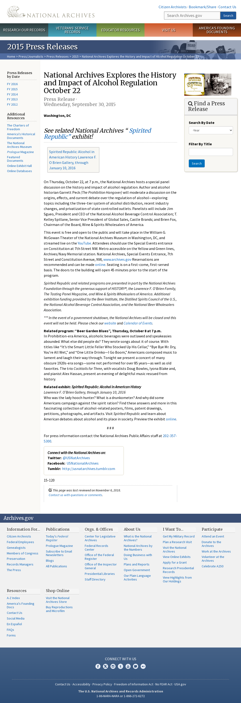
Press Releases (58, 56)
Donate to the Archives (211, 544)
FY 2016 (12, 84)
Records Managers (20, 564)
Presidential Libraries (100, 574)
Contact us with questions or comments (75, 495)
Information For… (23, 529)
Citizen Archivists (173, 6)
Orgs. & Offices (99, 529)
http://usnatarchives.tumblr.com (88, 468)
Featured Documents (15, 159)
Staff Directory (95, 579)
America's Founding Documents (217, 30)
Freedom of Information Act (133, 684)
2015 (75, 56)
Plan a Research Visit (177, 542)
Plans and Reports (136, 564)
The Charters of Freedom (18, 127)
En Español (14, 624)
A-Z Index (13, 598)
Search (228, 15)
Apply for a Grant (175, 562)
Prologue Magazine (59, 546)
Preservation (16, 559)
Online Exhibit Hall (19, 166)
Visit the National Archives (174, 549)
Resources (17, 590)
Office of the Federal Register (99, 557)
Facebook (98, 666)
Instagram (113, 666)
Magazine (20, 152)
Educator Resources (120, 30)
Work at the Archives (216, 551)
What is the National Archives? (138, 538)
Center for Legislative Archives (100, 538)
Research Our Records (24, 30)
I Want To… (173, 529)
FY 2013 (12, 99)
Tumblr (120, 666)
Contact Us (227, 6)
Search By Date (201, 122)
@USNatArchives (76, 457)
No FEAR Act (163, 684)
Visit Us (168, 30)
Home (11, 56)
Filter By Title (200, 144)
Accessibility (81, 684)
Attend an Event (213, 536)
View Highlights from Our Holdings (177, 579)
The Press (14, 570)
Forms (11, 635)
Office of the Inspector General (101, 566)
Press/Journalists (31, 56)
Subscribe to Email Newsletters (59, 553)
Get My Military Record (179, 536)
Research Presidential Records (178, 570)
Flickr (143, 666)
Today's (57, 538)
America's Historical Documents (21, 136)
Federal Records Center (96, 548)
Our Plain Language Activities (137, 577)
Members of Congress (22, 553)
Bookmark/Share (202, 6)
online (100, 264)
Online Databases (19, 171)
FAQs (10, 630)
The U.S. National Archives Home (50, 11)
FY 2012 (12, 104)
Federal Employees (20, 542)
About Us (132, 529)
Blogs (50, 560)
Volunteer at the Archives (213, 559)
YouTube (84, 243)
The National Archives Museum (19, 145)
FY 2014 (12, 94)
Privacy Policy (102, 684)
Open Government (137, 570)
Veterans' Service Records (72, 30)
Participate (212, 529)
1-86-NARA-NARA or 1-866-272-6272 (120, 696)
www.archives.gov (117, 259)
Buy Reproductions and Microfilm (59, 609)
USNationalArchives (83, 463)
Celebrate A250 (212, 566)
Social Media (15, 618)
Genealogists (16, 547)
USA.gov (180, 684)
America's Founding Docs (20, 605)
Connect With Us (120, 658)
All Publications (56, 566)
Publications (58, 529)
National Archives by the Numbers (138, 548)
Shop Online (57, 590)
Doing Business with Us (138, 557)
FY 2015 (12, 89)
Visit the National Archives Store (57, 600)
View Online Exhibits (177, 557)
